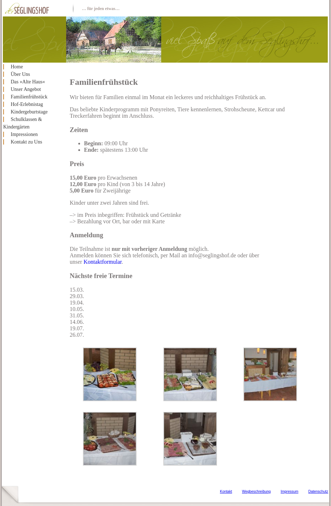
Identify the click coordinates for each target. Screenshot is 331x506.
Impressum (289, 491)
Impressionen (24, 134)
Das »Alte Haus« (28, 81)
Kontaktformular (103, 262)
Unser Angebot (26, 89)
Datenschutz (318, 491)
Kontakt (226, 491)
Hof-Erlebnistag (27, 104)
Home (17, 66)
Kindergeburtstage (29, 112)
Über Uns (20, 74)
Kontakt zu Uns (26, 142)
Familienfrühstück (29, 96)
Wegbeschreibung (256, 491)
